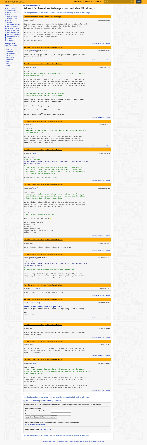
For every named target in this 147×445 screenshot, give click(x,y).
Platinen (8, 22)
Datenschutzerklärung (62, 441)
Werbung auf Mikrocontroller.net (94, 441)
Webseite (9, 40)
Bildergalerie (10, 59)
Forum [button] (98, 2)
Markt (8, 20)
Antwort (108, 43)
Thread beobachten (31, 401)
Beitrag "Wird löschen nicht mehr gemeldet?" (43, 307)
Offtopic (8, 38)
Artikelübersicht (10, 43)
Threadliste (9, 51)
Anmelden (9, 63)
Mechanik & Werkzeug (12, 24)
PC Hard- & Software (12, 34)
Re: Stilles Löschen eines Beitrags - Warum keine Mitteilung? (43, 47)
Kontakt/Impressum (49, 441)
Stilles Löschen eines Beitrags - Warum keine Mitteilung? (42, 17)
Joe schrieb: (29, 71)
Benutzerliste (10, 57)
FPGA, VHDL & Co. (12, 12)
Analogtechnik (10, 10)
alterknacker (35, 303)
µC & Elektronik (10, 8)
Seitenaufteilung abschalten (50, 401)
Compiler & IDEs (11, 16)
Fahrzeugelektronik (12, 28)
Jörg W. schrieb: (31, 129)
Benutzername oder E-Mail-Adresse (37, 411)
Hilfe (7, 61)
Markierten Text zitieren (98, 43)
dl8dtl (34, 51)
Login (138, 2)
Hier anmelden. (46, 429)
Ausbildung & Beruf (12, 36)
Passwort (28, 414)
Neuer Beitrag (10, 53)
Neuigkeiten (78, 2)
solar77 (35, 67)
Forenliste (9, 49)
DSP (7, 14)
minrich (37, 288)
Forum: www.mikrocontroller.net (31, 5)
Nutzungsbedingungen (77, 441)
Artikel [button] (88, 2)
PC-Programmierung (12, 32)
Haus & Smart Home (12, 30)
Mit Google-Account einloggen (35, 424)
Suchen (8, 55)
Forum (7, 5)
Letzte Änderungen (11, 45)
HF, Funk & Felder (11, 26)
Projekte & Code (11, 18)
